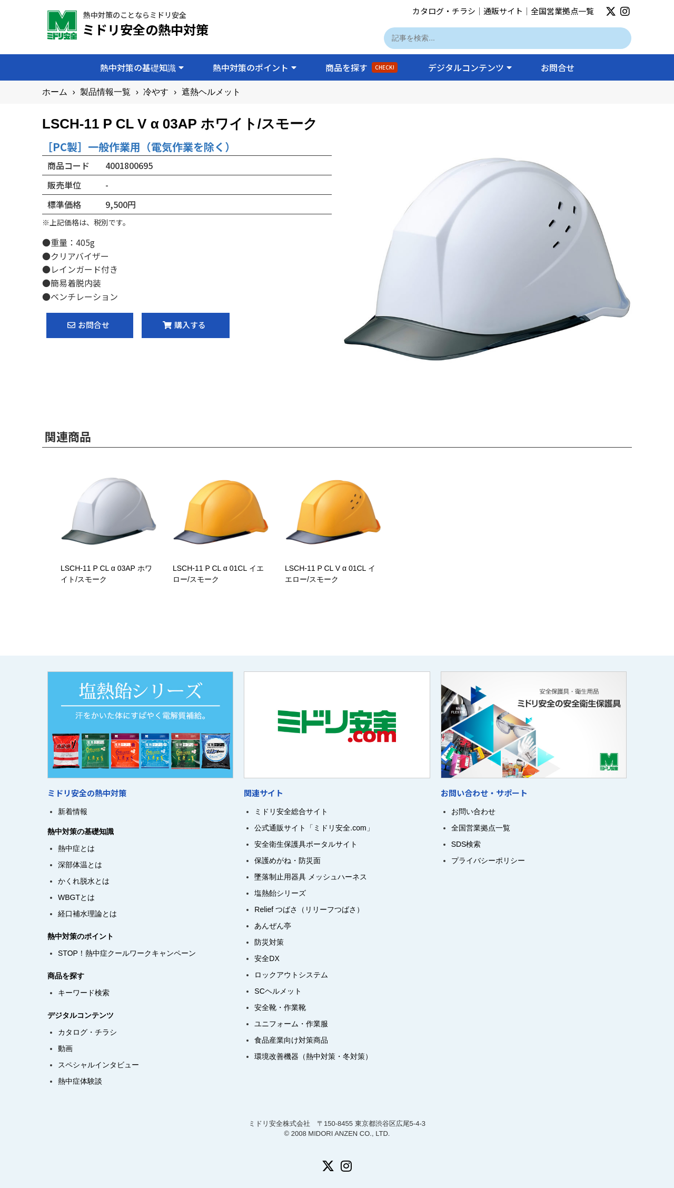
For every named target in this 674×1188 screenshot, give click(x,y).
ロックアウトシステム (291, 975)
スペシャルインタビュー (98, 1065)
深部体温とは (80, 864)
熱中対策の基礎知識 (142, 67)
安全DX (266, 958)
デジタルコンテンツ (470, 67)
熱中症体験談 (80, 1081)
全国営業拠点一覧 (562, 10)
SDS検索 (466, 844)
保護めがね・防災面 (287, 860)
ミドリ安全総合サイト (291, 811)
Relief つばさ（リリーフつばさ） (309, 909)
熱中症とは (76, 848)
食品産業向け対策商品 (291, 1040)
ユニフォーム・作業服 (291, 1023)
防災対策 (269, 942)
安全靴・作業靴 (280, 1007)
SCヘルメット (277, 991)
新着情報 (72, 811)
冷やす (155, 91)
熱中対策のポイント (254, 67)
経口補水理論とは (87, 913)
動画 (65, 1048)
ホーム (54, 91)
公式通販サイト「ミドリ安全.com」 (313, 828)
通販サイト (503, 10)
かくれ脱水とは (84, 881)
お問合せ (557, 67)
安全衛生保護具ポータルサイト (306, 844)
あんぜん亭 (272, 926)
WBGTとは (76, 897)
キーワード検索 (84, 992)
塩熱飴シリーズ (280, 893)
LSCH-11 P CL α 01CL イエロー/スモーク (221, 568)
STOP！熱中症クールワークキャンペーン (127, 953)
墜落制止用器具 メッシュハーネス (310, 877)
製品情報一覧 (105, 91)
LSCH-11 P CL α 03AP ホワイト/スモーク (109, 568)
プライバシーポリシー (488, 860)
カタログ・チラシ (443, 10)
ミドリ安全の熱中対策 (145, 29)
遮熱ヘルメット (211, 91)
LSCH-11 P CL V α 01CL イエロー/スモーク (333, 568)
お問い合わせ (473, 811)
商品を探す (361, 67)
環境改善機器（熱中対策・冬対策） (313, 1056)
